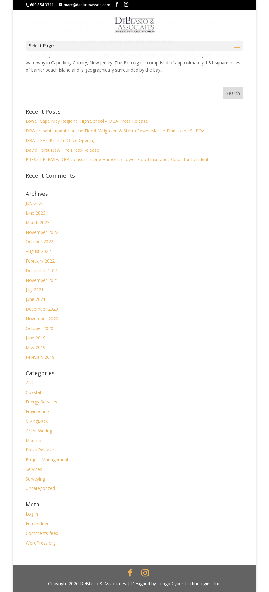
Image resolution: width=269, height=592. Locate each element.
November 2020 (42, 319)
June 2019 (36, 338)
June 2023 (36, 213)
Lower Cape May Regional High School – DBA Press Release (87, 121)
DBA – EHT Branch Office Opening (60, 140)
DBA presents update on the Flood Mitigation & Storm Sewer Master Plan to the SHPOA (115, 131)
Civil (29, 383)
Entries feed (38, 523)
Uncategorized (40, 488)
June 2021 (36, 299)
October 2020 (39, 328)
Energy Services (41, 402)
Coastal (33, 392)
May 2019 (36, 347)
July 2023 (35, 203)
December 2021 (42, 271)
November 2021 (42, 280)
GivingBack (37, 421)
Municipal (35, 440)
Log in (32, 514)
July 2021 (35, 290)
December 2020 (42, 309)
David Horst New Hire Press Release (62, 150)
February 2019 (40, 357)
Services (34, 469)
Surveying (35, 479)
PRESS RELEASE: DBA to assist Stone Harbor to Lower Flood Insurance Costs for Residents (118, 159)
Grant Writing (39, 431)
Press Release (40, 450)
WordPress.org (41, 543)
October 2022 (39, 241)
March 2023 (38, 222)
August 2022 (38, 251)
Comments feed (42, 533)
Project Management (47, 459)
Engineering (37, 411)
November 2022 (42, 232)
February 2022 (40, 261)
